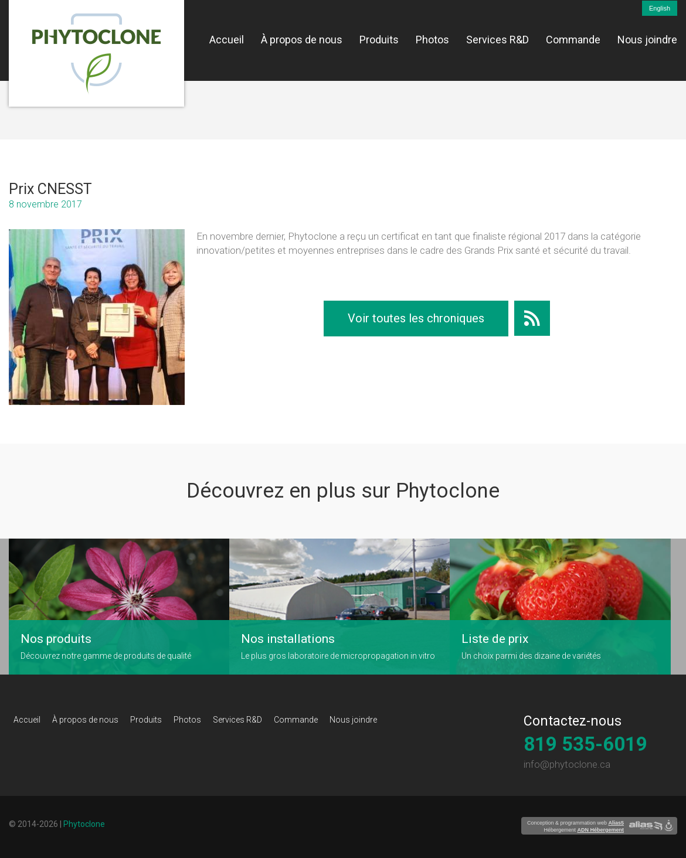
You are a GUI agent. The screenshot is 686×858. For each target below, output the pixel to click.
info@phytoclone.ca (567, 764)
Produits (379, 39)
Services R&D (497, 39)
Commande (573, 39)
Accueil (226, 39)
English (659, 8)
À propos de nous (301, 39)
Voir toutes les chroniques (416, 318)
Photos (432, 39)
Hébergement (584, 830)
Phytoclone (84, 824)
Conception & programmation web (575, 823)
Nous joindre (647, 39)
